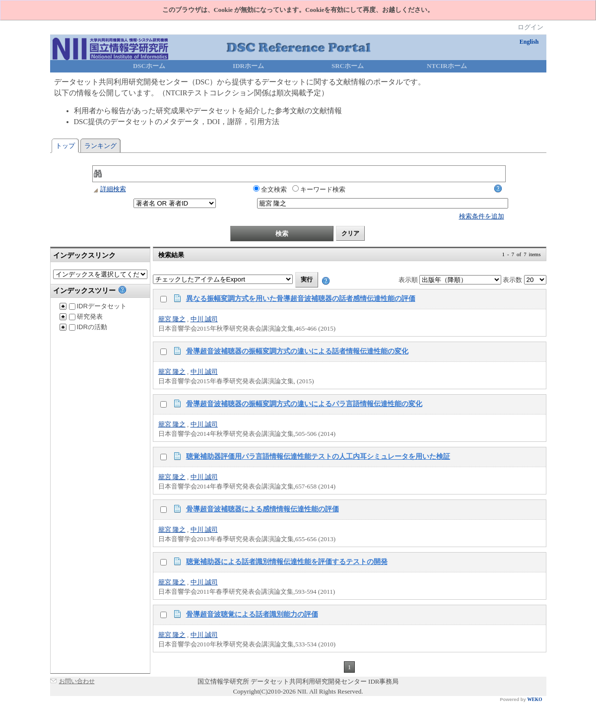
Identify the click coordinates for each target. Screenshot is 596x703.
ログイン (530, 27)
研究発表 (86, 316)
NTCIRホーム (447, 66)
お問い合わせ (77, 681)
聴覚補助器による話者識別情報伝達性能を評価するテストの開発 (287, 561)
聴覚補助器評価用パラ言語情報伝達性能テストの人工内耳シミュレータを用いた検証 (318, 456)
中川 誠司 (204, 319)
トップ (65, 145)
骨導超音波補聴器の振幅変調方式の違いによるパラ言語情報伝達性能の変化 (304, 404)
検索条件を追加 (481, 216)
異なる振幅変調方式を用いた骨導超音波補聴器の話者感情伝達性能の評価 (300, 298)
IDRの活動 (88, 327)
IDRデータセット (98, 306)
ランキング (100, 145)
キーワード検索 (318, 189)
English (529, 41)
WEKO (534, 699)
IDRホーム (248, 66)
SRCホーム (347, 66)
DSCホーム (149, 66)
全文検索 (270, 189)
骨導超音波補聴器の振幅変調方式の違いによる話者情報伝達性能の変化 (297, 351)
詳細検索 (109, 189)
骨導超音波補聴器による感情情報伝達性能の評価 (262, 509)
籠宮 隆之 (172, 319)
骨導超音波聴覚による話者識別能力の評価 (252, 614)
